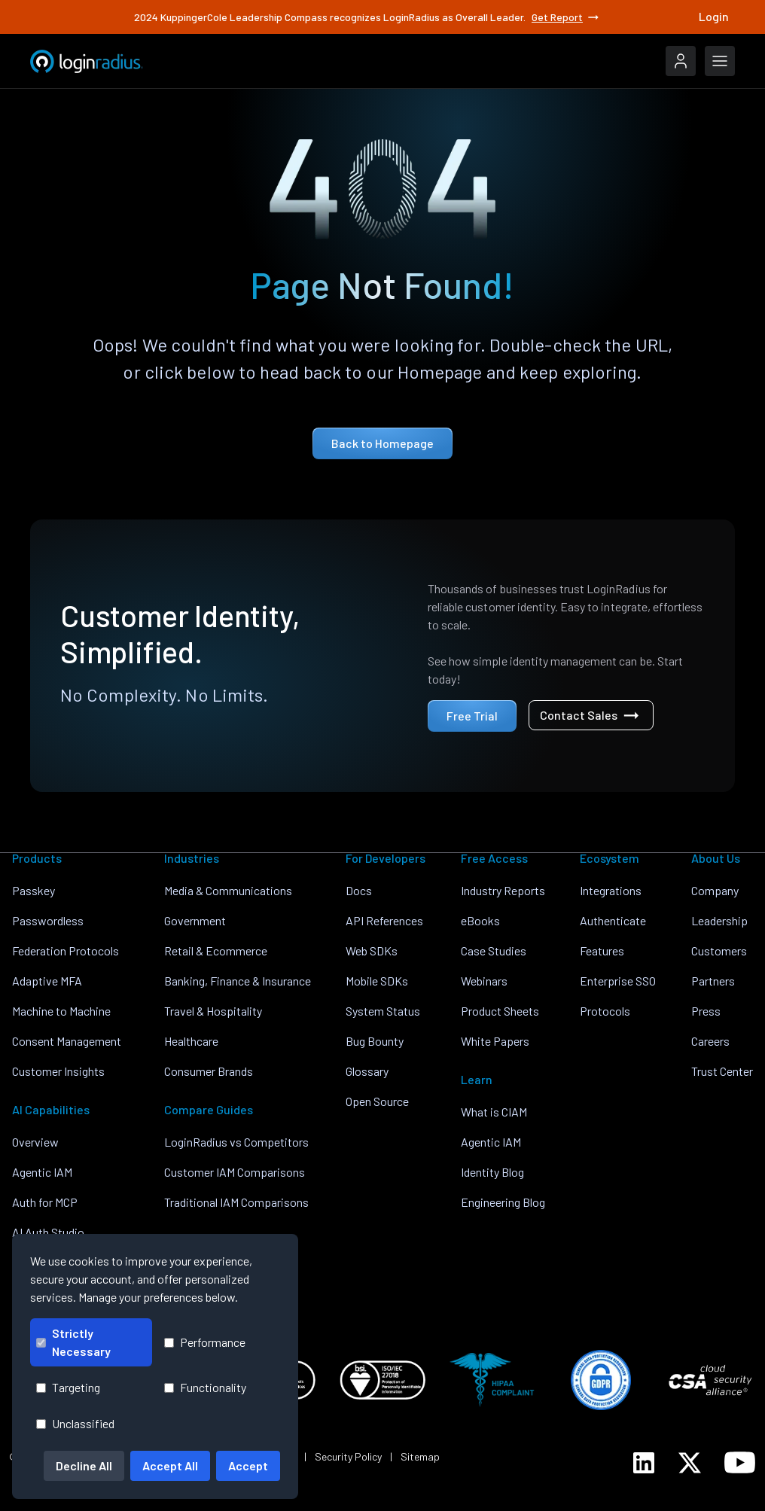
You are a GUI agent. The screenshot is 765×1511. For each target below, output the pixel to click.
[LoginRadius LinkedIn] (644, 1463)
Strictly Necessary (73, 1342)
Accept (248, 1465)
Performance (204, 1342)
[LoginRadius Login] (681, 61)
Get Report (566, 17)
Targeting (68, 1387)
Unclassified (75, 1423)
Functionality (205, 1387)
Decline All (84, 1465)
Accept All (170, 1465)
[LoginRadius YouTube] (740, 1462)
